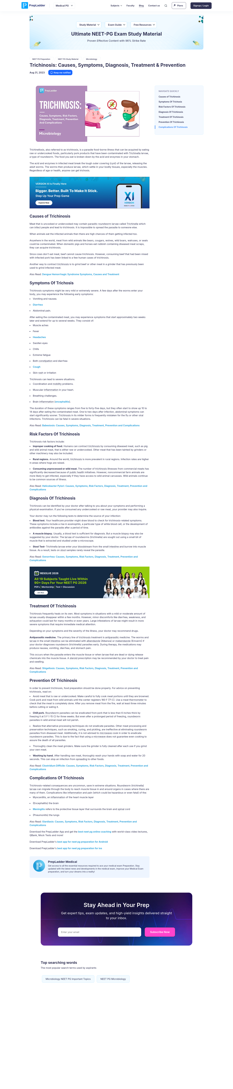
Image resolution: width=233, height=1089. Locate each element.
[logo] (33, 5)
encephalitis (62, 401)
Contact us (154, 5)
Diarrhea (38, 304)
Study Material (87, 24)
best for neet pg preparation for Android (82, 841)
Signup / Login (201, 5)
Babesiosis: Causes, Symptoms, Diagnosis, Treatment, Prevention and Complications (91, 425)
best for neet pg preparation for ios (79, 848)
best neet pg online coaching (94, 831)
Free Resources (143, 24)
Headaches (39, 337)
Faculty (130, 5)
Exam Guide (115, 24)
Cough (36, 366)
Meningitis (39, 809)
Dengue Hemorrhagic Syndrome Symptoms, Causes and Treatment (80, 274)
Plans (180, 5)
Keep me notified (60, 72)
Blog (141, 5)
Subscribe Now (160, 932)
